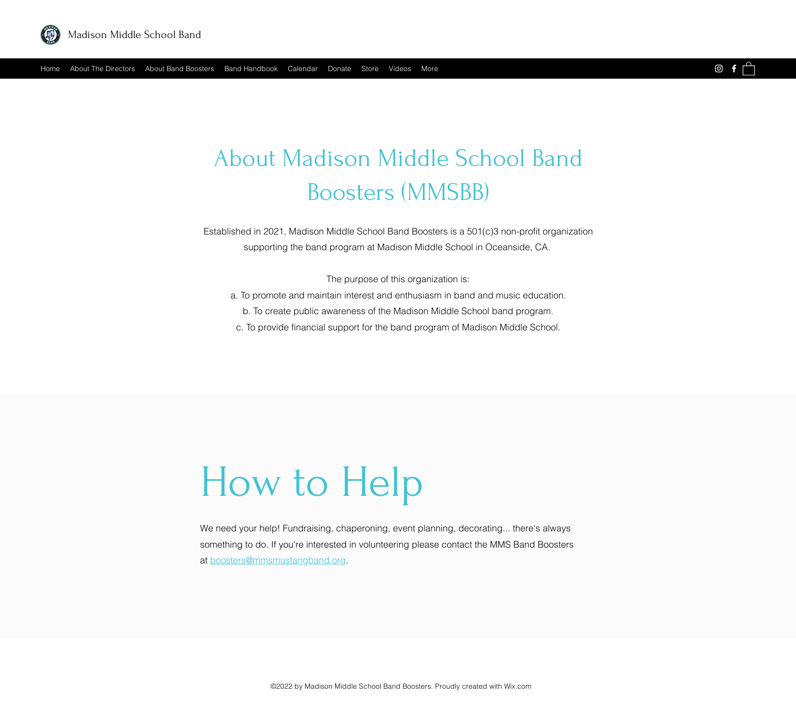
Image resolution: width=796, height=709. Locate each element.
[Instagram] (719, 68)
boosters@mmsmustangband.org (278, 560)
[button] (749, 68)
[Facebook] (734, 68)
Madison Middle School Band (134, 34)
